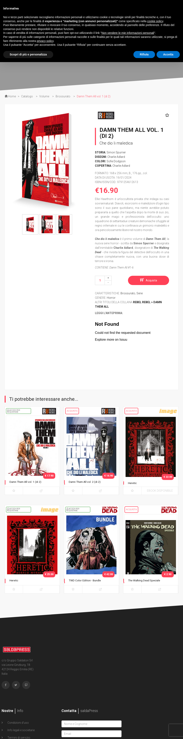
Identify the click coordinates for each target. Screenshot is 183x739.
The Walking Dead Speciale (147, 580)
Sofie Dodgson (116, 161)
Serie (139, 293)
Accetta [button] (168, 54)
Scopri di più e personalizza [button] (28, 54)
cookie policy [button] (155, 21)
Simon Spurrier (116, 152)
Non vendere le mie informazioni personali (127, 32)
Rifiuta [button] (144, 54)
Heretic (133, 483)
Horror (111, 297)
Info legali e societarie (21, 730)
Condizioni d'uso (18, 722)
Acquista (151, 280)
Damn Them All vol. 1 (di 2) (28, 482)
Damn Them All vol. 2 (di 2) (87, 482)
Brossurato (128, 293)
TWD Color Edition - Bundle (88, 580)
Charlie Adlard (116, 156)
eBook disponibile (160, 490)
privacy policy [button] (45, 41)
